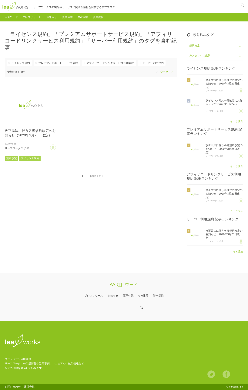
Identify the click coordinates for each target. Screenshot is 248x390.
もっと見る (236, 121)
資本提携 (98, 17)
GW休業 (83, 17)
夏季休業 (67, 17)
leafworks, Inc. (236, 386)
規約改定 (11, 158)
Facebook (226, 374)
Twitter (211, 374)
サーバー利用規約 (153, 63)
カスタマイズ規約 (215, 55)
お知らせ (51, 17)
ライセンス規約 (20, 63)
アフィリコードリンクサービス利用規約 (110, 63)
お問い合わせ (13, 386)
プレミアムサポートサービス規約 (58, 63)
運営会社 (29, 386)
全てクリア (166, 71)
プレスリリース (31, 17)
